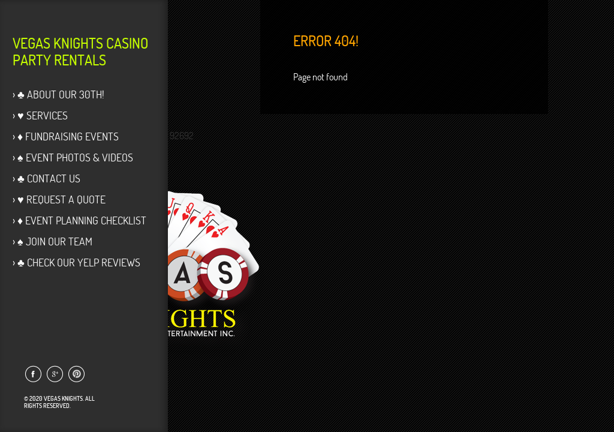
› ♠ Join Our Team (52, 241)
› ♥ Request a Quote (59, 199)
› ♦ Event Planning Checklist (79, 220)
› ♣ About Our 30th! (58, 94)
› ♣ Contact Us (46, 178)
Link (32, 373)
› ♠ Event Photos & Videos (73, 157)
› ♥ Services (40, 115)
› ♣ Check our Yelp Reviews (76, 262)
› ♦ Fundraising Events (66, 136)
